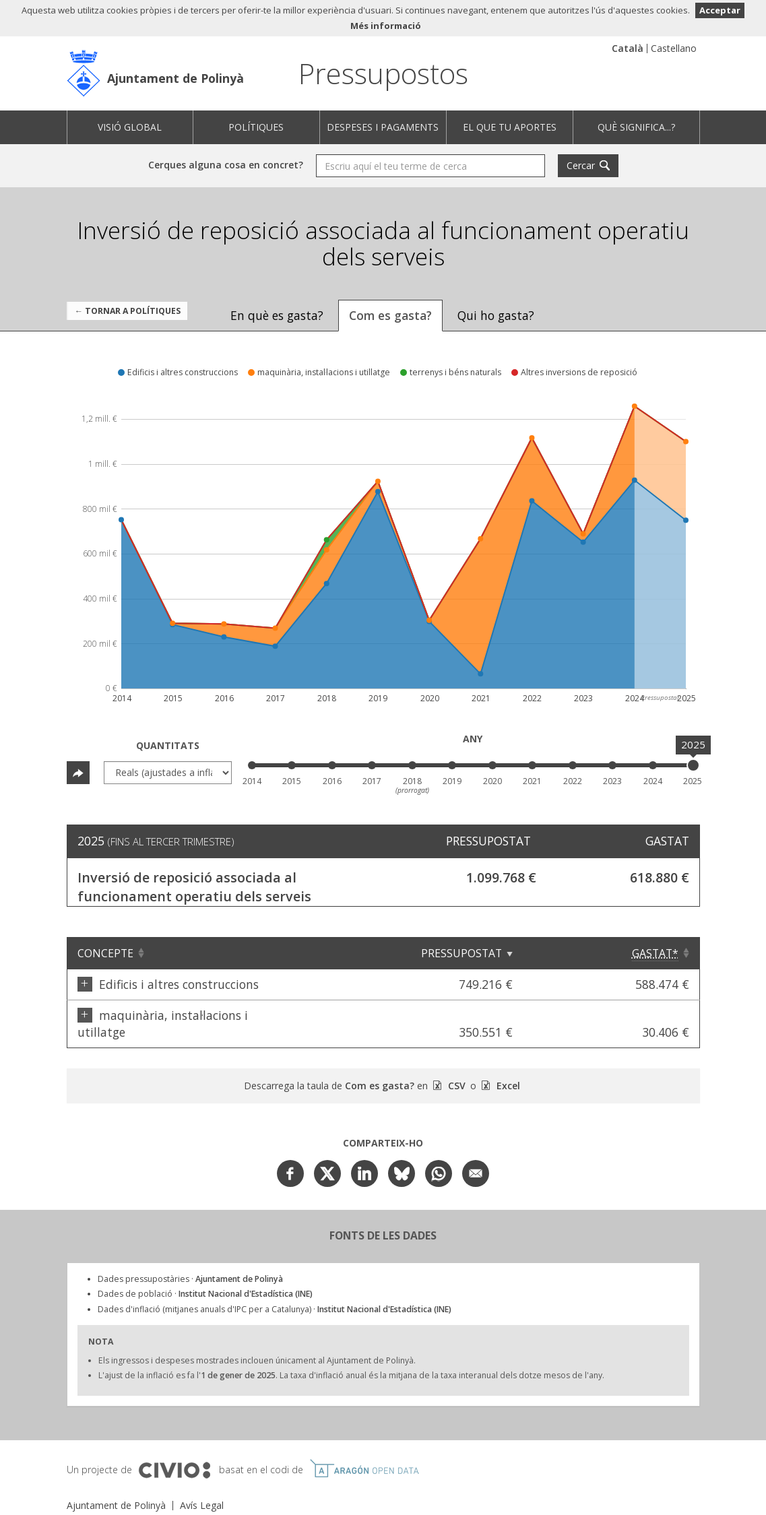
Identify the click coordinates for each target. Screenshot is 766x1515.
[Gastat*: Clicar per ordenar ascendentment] (655, 953)
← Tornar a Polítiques (128, 311)
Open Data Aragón (364, 1451)
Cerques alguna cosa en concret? (225, 164)
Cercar (581, 165)
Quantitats (167, 745)
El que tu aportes (509, 127)
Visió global (130, 127)
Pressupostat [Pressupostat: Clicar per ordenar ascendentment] (551, 953)
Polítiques (256, 127)
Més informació (385, 26)
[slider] (693, 765)
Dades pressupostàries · (190, 1262)
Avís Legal (202, 1488)
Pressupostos (383, 73)
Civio (174, 1454)
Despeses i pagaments (383, 127)
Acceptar (719, 10)
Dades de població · (205, 1277)
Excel (507, 1068)
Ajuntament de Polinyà (175, 78)
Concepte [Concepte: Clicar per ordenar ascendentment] (105, 953)
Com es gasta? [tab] (390, 315)
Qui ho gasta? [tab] (495, 315)
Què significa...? (636, 127)
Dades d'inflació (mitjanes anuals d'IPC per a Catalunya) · (274, 1292)
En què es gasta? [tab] (276, 315)
